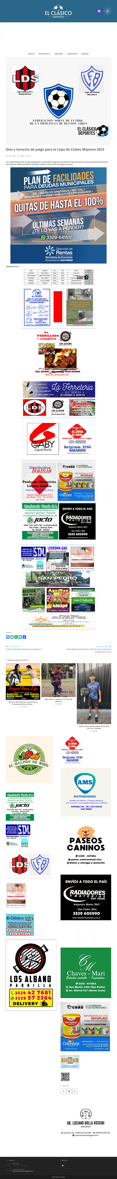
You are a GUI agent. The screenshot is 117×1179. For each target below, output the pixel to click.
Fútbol (22, 156)
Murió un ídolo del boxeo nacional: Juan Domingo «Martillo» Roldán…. (23, 703)
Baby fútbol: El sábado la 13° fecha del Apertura (58, 700)
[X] (63, 1091)
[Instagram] (74, 1091)
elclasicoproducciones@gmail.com (22, 1171)
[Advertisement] (58, 36)
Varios (29, 156)
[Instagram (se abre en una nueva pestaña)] (107, 11)
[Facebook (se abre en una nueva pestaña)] (99, 11)
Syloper (63, 1177)
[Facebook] (69, 1091)
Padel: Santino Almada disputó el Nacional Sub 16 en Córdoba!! (94, 727)
